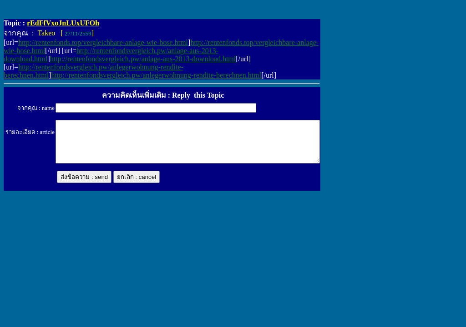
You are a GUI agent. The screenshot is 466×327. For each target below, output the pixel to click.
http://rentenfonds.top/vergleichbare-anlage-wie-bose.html (103, 42)
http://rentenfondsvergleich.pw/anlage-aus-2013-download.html (143, 59)
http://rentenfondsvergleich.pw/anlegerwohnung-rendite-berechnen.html (156, 75)
